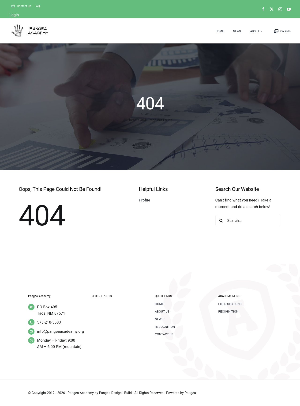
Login (14, 15)
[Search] (221, 220)
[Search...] (248, 220)
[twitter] (272, 9)
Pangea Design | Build (115, 393)
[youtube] (289, 9)
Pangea (190, 393)
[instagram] (280, 9)
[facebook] (263, 9)
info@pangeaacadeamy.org (60, 331)
